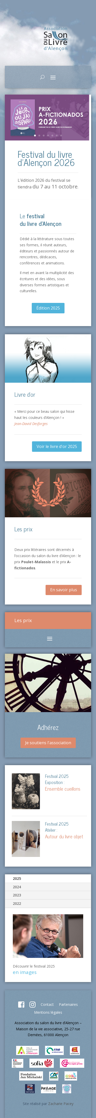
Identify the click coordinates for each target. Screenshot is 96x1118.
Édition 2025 (48, 308)
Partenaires (68, 1004)
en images (25, 972)
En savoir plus (63, 590)
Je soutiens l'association (48, 743)
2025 (17, 878)
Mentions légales (48, 1012)
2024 (17, 886)
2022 (17, 903)
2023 (17, 895)
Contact (47, 1004)
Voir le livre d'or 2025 (57, 446)
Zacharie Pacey (60, 1103)
